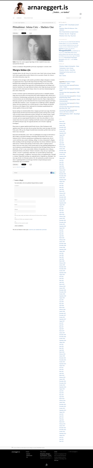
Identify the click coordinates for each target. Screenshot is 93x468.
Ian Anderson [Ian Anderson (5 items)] (65, 46)
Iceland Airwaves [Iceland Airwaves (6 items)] (70, 46)
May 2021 (61, 233)
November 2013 (62, 406)
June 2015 (61, 369)
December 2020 (62, 243)
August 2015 (62, 365)
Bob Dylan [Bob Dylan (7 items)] (73, 41)
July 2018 (61, 299)
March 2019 (61, 284)
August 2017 (62, 321)
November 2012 (62, 429)
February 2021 (62, 239)
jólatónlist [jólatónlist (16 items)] (61, 48)
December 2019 (62, 266)
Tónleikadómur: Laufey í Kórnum (66, 68)
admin (15, 29)
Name (16, 199)
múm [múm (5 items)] (72, 50)
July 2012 (61, 437)
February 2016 (62, 354)
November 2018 (62, 292)
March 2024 (61, 168)
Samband (19, 18)
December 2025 (62, 127)
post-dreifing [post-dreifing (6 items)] (61, 55)
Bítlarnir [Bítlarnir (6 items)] (64, 43)
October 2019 (62, 270)
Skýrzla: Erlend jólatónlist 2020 (47, 22)
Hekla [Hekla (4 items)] (75, 45)
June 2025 (61, 139)
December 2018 (62, 290)
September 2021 (62, 226)
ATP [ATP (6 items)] (61, 41)
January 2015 (62, 379)
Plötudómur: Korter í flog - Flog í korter (67, 35)
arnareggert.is (16, 452)
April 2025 (61, 142)
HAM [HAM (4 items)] (71, 45)
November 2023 (62, 175)
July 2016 (61, 344)
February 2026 (62, 123)
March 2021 (61, 237)
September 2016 (62, 340)
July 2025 (61, 137)
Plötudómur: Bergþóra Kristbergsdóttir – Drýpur (69, 66)
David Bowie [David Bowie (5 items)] (70, 43)
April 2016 (61, 350)
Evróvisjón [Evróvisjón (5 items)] (60, 45)
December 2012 (62, 427)
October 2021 (62, 224)
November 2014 (62, 383)
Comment (17, 185)
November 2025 (62, 129)
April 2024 (61, 166)
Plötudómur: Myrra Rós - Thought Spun (67, 33)
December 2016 (62, 334)
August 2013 (62, 412)
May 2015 (61, 371)
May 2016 (61, 348)
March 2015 (61, 375)
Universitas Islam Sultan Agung (65, 85)
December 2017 (62, 313)
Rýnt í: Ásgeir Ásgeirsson (19, 22)
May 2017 (61, 327)
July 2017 (61, 323)
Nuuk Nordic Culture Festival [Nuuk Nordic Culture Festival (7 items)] (74, 54)
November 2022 (62, 199)
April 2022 (61, 212)
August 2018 (62, 297)
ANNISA (61, 113)
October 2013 (62, 408)
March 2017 (61, 330)
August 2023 (62, 181)
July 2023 (61, 183)
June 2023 (61, 185)
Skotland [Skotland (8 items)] (78, 55)
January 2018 (62, 311)
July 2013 (61, 414)
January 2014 (62, 402)
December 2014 (62, 381)
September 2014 (62, 387)
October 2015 (62, 361)
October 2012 (62, 431)
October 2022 (62, 201)
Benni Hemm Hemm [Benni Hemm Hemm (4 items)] (66, 41)
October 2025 (62, 131)
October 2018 (62, 294)
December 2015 (62, 357)
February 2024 (62, 170)
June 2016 (61, 346)
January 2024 (62, 172)
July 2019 (61, 276)
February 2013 (62, 423)
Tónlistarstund (28, 18)
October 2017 (62, 317)
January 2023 (62, 195)
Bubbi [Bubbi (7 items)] (77, 41)
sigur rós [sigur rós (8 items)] (74, 55)
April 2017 (61, 328)
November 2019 (62, 268)
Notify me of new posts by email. (21, 223)
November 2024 (62, 152)
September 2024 (62, 156)
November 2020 (62, 245)
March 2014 (61, 398)
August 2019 (62, 274)
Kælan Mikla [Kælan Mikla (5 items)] (66, 48)
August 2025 (62, 135)
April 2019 (61, 282)
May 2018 (61, 303)
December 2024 (62, 150)
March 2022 (61, 214)
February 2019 (62, 286)
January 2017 (62, 332)
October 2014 (62, 385)
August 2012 (62, 435)
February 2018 (62, 309)
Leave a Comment (32, 29)
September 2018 (62, 296)
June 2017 (61, 325)
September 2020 (62, 249)
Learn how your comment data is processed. (38, 229)
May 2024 (61, 164)
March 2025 (61, 144)
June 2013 (61, 416)
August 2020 (62, 251)
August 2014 (62, 388)
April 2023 (61, 189)
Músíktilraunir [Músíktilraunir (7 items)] (75, 50)
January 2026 (62, 125)
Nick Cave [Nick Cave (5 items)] (63, 52)
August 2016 (62, 342)
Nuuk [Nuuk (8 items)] (67, 54)
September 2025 (62, 133)
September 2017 (62, 319)
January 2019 (62, 288)
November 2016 (62, 336)
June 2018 (61, 301)
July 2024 (61, 160)
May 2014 (61, 394)
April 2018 (61, 305)
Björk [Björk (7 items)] (70, 41)
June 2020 (61, 255)
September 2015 (62, 363)
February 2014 (62, 400)
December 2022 (62, 197)
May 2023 (61, 187)
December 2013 (62, 404)
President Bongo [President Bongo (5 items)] (66, 55)
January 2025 (62, 148)
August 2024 (62, 158)
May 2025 (61, 140)
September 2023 (62, 179)
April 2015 (61, 373)
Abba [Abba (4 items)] (60, 41)
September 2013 (62, 410)
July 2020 (61, 253)
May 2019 (61, 280)
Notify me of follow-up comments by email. (24, 219)
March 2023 (61, 191)
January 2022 (62, 218)
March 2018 (61, 307)
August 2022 (62, 204)
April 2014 (61, 396)
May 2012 (61, 441)
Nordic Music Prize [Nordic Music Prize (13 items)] (69, 52)
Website (16, 209)
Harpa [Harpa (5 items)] (73, 45)
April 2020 (61, 259)
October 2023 (62, 177)
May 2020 (61, 257)
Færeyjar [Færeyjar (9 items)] (64, 45)
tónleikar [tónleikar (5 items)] (65, 59)
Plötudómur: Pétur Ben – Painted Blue (67, 70)
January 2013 (62, 425)
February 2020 (62, 263)
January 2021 (62, 241)
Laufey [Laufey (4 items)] (69, 48)
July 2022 (61, 206)
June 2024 (61, 162)
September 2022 (62, 202)
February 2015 (62, 377)
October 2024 (62, 154)
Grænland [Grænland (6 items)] (68, 45)
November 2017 (62, 315)
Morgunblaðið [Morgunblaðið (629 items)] (65, 50)
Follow (15, 33)
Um (13, 18)
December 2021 (62, 220)
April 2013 (61, 420)
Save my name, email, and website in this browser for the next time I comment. (31, 215)
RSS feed (56, 460)
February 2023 (62, 193)
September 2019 (62, 272)
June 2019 (61, 278)
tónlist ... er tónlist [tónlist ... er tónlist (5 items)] (71, 59)
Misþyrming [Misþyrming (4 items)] (72, 48)
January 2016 (62, 356)
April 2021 (61, 235)
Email (16, 204)
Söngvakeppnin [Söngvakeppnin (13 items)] (67, 57)
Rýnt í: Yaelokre (62, 75)
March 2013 (61, 421)
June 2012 (61, 439)
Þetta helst (62, 22)
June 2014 (61, 392)
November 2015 (62, 359)
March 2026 (61, 121)
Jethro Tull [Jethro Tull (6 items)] (76, 46)
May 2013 (61, 418)
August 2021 (62, 228)
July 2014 (61, 390)
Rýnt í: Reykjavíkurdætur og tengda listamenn (68, 31)
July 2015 (61, 367)
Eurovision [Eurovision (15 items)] (75, 43)
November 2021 (62, 222)
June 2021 (61, 232)
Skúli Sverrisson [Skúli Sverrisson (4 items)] (61, 57)
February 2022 (62, 216)
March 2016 (61, 352)
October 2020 (62, 247)
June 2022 (61, 208)
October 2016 (62, 338)
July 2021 (61, 230)
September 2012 (62, 433)
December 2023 (62, 173)
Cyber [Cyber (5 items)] (67, 43)
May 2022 (61, 210)
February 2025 (62, 146)
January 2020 (62, 264)
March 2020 (61, 261)
